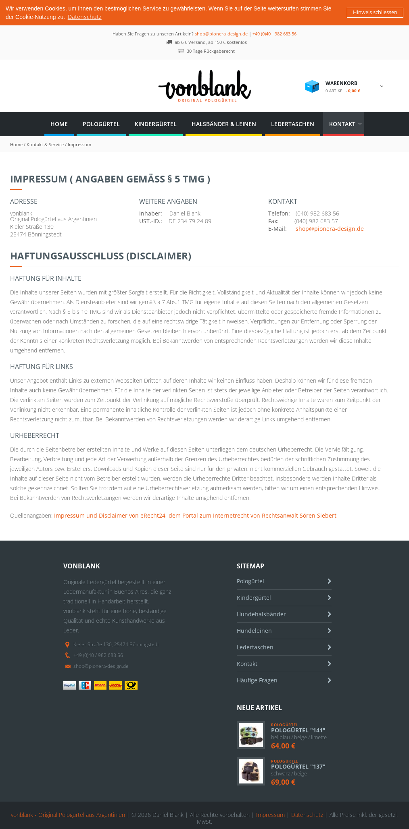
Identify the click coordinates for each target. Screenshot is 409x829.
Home (59, 123)
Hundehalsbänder (261, 613)
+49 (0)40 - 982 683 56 (274, 33)
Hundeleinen (254, 630)
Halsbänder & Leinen (224, 123)
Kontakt (342, 123)
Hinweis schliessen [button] (375, 12)
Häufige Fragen (257, 679)
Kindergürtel (156, 123)
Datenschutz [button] (85, 17)
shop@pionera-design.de (221, 33)
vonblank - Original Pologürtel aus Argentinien (68, 814)
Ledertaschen (292, 123)
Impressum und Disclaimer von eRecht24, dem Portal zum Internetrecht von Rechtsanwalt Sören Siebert (195, 514)
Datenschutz (307, 814)
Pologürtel (101, 123)
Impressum (270, 814)
